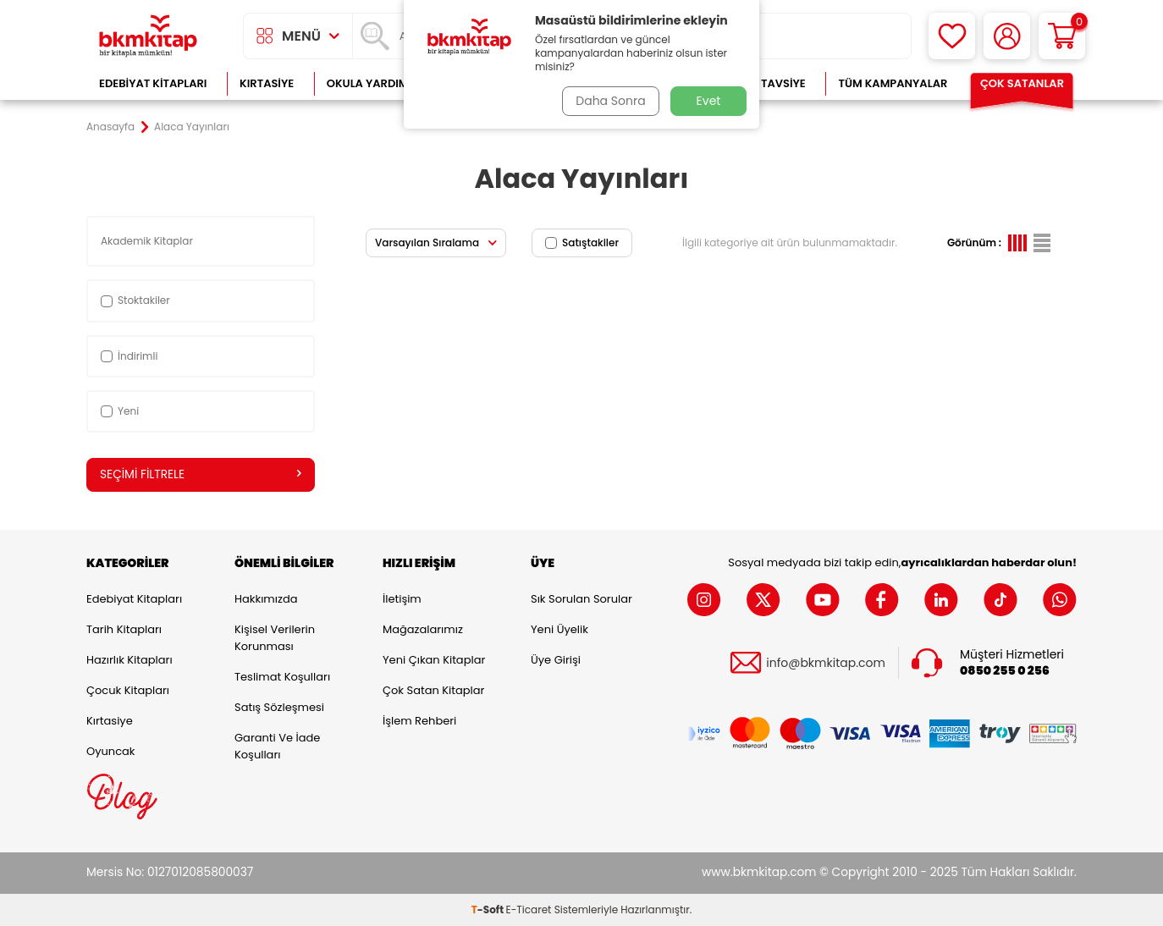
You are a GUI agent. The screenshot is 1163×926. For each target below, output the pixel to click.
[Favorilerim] (952, 36)
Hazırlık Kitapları (129, 660)
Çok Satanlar (1022, 83)
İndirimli (129, 356)
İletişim (402, 599)
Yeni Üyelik (559, 629)
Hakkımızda (265, 599)
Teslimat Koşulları (282, 677)
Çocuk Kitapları (127, 690)
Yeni (120, 411)
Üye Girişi (556, 660)
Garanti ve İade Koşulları (277, 746)
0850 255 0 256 (1005, 671)
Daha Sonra (609, 100)
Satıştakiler (582, 242)
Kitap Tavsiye (766, 83)
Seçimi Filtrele (200, 474)
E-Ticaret (529, 909)
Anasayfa (110, 127)
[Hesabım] (1007, 36)
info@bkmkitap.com (825, 663)
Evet (709, 100)
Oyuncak (110, 751)
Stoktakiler (135, 300)
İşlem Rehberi (419, 721)
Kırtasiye (267, 83)
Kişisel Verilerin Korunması (274, 637)
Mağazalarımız (423, 629)
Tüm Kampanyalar (892, 83)
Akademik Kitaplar (148, 241)
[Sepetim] (1062, 36)
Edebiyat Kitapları (153, 83)
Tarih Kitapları (124, 629)
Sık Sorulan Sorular (581, 599)
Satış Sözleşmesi (279, 707)
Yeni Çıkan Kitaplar (434, 660)
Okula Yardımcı (373, 83)
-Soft (488, 909)
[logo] (148, 36)
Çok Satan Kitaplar (433, 690)
